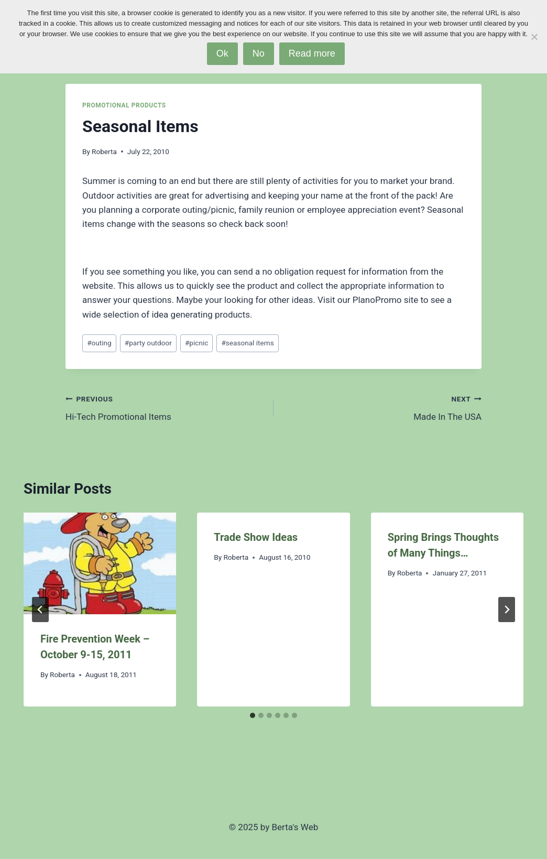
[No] (534, 36)
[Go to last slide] (40, 609)
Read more (312, 53)
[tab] (252, 715)
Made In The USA (382, 407)
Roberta (104, 151)
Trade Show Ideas (256, 537)
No (259, 53)
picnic (196, 343)
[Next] (506, 609)
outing (99, 343)
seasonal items (247, 343)
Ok (222, 53)
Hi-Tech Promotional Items (165, 407)
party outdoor (148, 343)
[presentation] (100, 563)
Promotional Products (124, 105)
